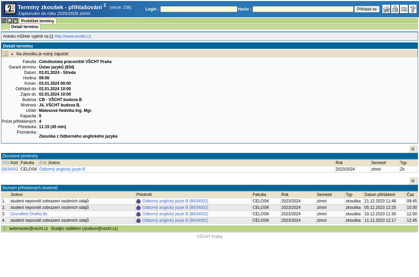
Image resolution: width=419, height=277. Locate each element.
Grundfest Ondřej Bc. (30, 214)
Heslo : (245, 9)
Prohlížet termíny (37, 21)
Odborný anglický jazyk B (62, 169)
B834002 (10, 169)
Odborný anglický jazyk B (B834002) (175, 201)
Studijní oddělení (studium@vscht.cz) (84, 228)
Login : (152, 9)
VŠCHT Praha (209, 236)
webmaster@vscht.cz (28, 228)
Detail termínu (24, 26)
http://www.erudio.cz (73, 36)
